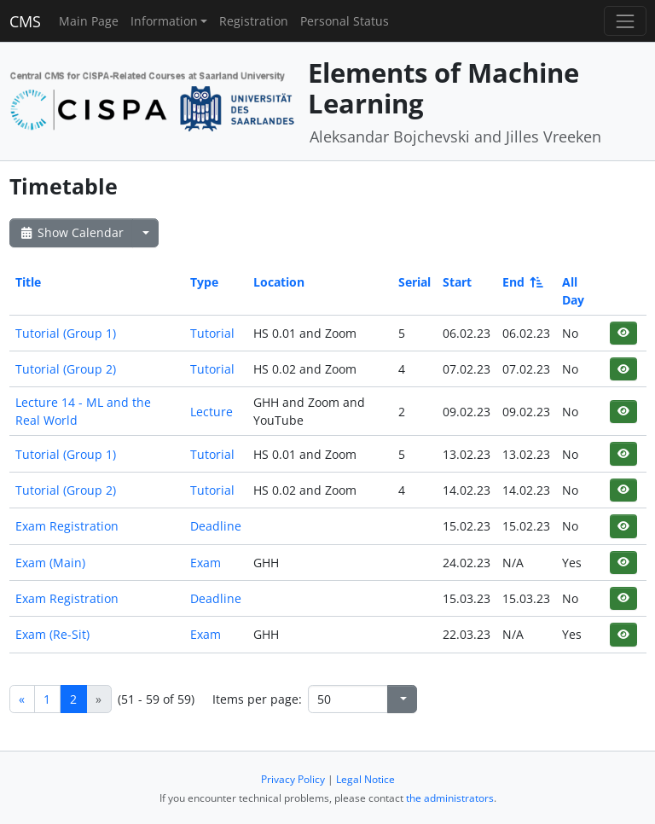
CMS (25, 21)
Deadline (215, 526)
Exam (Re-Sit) (52, 634)
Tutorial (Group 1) (65, 333)
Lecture (211, 411)
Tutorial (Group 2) (65, 369)
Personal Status (344, 21)
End (521, 282)
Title (28, 282)
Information (164, 21)
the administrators (450, 798)
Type (204, 282)
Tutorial (212, 333)
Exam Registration (67, 526)
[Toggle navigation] (625, 21)
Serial (414, 282)
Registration (253, 21)
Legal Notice (365, 779)
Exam (205, 562)
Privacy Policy (293, 779)
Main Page (89, 21)
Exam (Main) (50, 562)
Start (457, 282)
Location (278, 282)
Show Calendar (71, 232)
